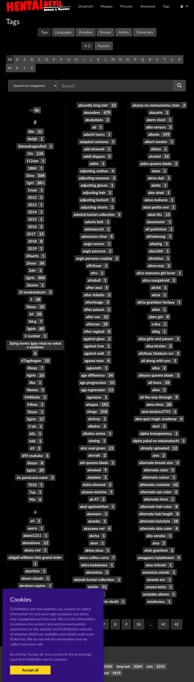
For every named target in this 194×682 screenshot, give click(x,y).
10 (138, 607)
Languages (63, 32)
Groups (105, 32)
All (10, 59)
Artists (123, 32)
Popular (104, 46)
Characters (144, 32)
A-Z (87, 46)
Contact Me (123, 669)
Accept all (30, 670)
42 (177, 607)
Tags (44, 32)
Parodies (85, 32)
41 (163, 607)
